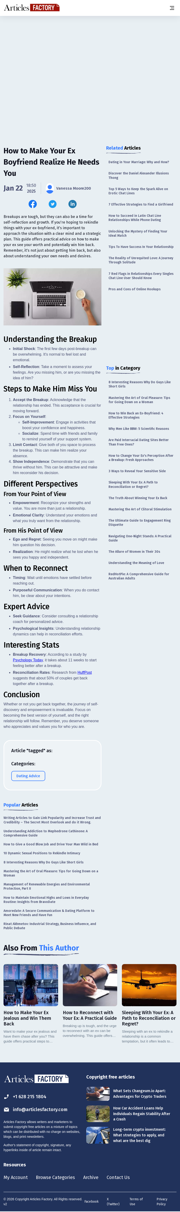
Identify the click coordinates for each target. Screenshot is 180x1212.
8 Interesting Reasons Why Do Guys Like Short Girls (140, 384)
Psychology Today (28, 660)
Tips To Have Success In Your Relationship (141, 247)
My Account (16, 1177)
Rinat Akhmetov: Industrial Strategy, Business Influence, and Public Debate (50, 926)
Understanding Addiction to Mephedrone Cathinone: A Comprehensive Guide (46, 833)
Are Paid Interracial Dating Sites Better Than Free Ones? (139, 442)
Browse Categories (55, 1177)
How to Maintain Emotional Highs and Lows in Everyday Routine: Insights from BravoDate (46, 900)
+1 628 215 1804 (25, 1097)
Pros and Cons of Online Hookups (135, 289)
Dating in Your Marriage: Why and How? (139, 162)
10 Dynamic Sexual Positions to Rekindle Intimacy (42, 853)
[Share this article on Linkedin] (72, 204)
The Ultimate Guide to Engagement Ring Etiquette (140, 523)
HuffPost (85, 672)
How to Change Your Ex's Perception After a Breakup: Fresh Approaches (141, 458)
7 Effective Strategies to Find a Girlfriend (141, 204)
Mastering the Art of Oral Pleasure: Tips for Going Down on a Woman (139, 400)
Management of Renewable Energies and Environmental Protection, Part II (47, 886)
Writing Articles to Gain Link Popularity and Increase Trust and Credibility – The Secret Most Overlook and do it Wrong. (52, 820)
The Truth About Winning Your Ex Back (138, 498)
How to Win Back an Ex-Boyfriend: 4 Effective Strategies (136, 415)
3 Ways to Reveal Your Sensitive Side (137, 471)
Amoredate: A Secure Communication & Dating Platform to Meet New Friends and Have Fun (49, 913)
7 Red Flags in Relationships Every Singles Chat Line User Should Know (141, 276)
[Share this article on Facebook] (33, 204)
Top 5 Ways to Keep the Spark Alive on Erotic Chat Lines (138, 191)
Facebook (91, 1202)
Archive (91, 1177)
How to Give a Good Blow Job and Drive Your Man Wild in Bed (51, 844)
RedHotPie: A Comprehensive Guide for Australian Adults (139, 576)
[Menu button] (171, 8)
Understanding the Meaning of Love (136, 563)
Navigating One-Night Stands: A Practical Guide (140, 538)
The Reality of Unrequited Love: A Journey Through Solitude (141, 260)
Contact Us (118, 1177)
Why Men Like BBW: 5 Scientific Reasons (139, 429)
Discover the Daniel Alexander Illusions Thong (139, 175)
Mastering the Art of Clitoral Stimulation (140, 509)
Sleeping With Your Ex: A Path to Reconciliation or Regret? (133, 484)
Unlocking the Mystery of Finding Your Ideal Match (138, 233)
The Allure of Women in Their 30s (134, 552)
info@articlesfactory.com (36, 1110)
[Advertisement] (90, 52)
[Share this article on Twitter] (53, 204)
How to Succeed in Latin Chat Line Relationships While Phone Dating (135, 218)
